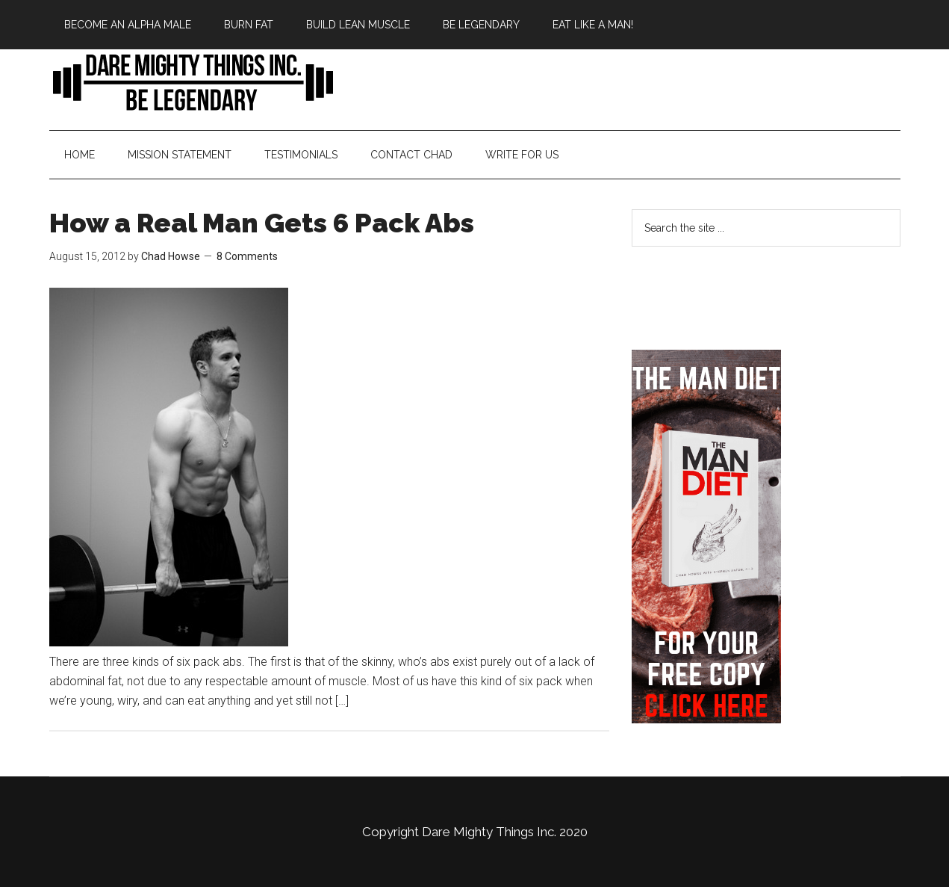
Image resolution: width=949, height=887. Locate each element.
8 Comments (247, 256)
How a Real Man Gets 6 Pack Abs (261, 222)
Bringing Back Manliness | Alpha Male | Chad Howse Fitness (191, 81)
